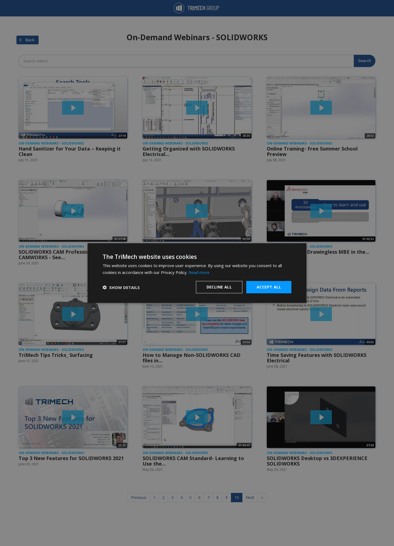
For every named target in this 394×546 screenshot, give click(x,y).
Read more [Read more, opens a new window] (199, 272)
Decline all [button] (219, 287)
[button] (121, 287)
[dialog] (197, 273)
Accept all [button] (269, 287)
